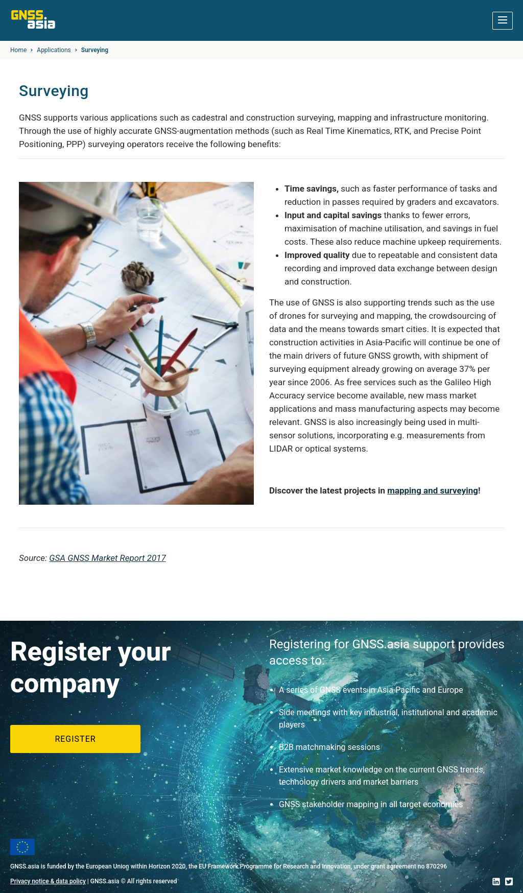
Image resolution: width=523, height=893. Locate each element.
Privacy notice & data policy (48, 881)
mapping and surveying (432, 490)
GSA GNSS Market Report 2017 (107, 558)
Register (75, 739)
